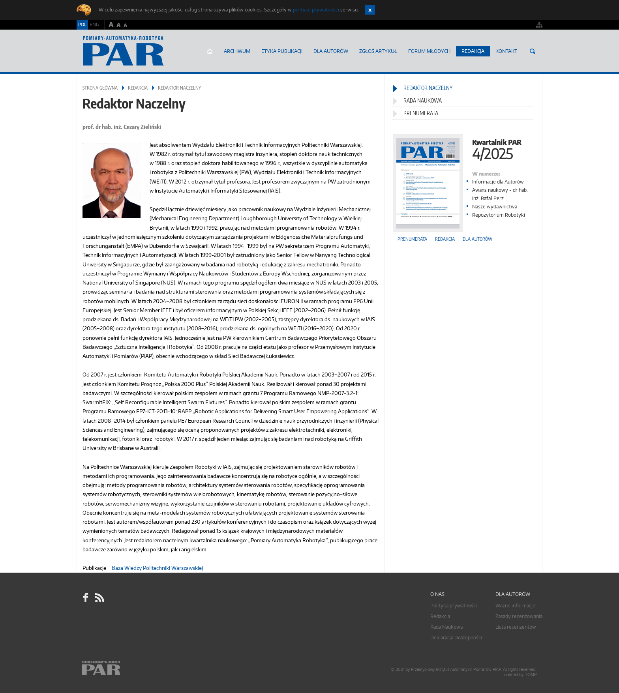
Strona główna (209, 51)
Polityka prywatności (453, 606)
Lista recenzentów (515, 627)
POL (82, 24)
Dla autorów (330, 51)
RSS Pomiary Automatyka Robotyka (99, 597)
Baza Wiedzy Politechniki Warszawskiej (157, 568)
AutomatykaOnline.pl (123, 51)
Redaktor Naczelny (427, 87)
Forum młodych (429, 51)
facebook (86, 597)
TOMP (530, 674)
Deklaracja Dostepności (456, 638)
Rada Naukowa (422, 100)
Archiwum (237, 51)
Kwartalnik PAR (463, 148)
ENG (94, 24)
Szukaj (532, 51)
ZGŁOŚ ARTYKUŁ (378, 51)
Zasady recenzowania (518, 616)
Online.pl (124, 668)
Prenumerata (420, 113)
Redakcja (472, 51)
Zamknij (370, 10)
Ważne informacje (515, 606)
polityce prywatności (316, 10)
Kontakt (506, 51)
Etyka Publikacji (281, 51)
